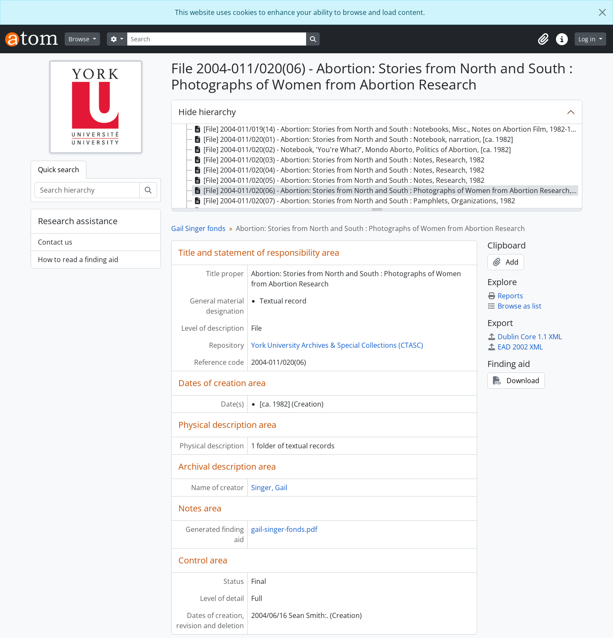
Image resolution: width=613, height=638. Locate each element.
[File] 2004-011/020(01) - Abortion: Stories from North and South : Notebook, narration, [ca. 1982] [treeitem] (352, 139)
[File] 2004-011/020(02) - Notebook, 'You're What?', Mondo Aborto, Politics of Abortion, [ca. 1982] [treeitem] (351, 149)
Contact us (55, 242)
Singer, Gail (269, 487)
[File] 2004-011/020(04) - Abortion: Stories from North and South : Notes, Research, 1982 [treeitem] (338, 170)
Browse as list (514, 306)
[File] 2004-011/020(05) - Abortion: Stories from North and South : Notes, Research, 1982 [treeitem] (338, 180)
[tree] (377, 166)
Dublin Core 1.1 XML (524, 336)
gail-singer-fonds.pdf (284, 529)
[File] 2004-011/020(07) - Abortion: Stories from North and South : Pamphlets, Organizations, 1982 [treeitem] (353, 201)
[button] (543, 39)
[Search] (216, 39)
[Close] (602, 12)
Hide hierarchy (207, 112)
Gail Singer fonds (198, 228)
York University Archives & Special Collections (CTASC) (337, 345)
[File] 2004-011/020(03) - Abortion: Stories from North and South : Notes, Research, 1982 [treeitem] (338, 160)
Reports (505, 295)
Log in (588, 39)
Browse (80, 39)
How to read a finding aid (78, 259)
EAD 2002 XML (515, 347)
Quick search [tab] (58, 169)
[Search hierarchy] (87, 190)
